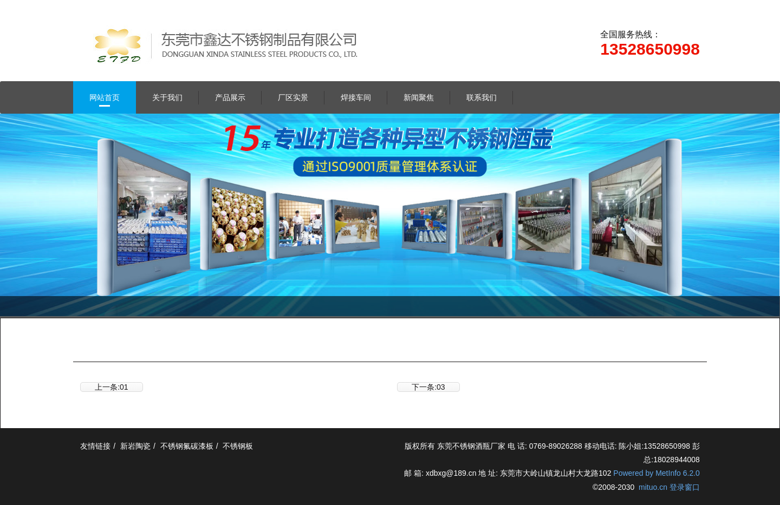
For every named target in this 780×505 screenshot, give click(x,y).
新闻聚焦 (419, 97)
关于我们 (167, 97)
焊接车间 (356, 97)
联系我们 (481, 97)
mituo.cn (653, 487)
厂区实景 (293, 97)
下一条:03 (428, 387)
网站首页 (104, 97)
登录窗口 (685, 487)
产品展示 (230, 97)
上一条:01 (111, 387)
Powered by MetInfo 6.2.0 (656, 473)
